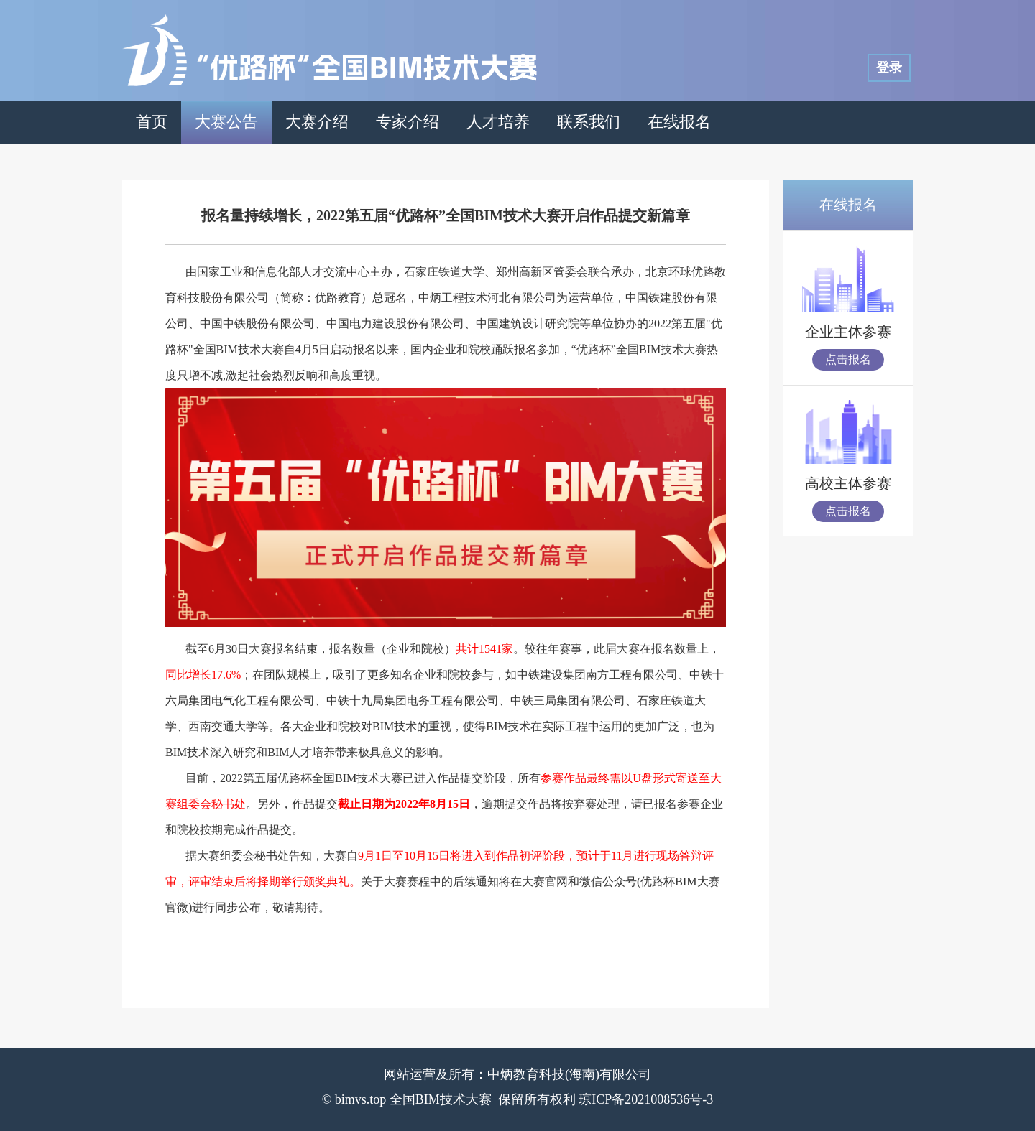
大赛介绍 (317, 122)
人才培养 (498, 122)
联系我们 (588, 122)
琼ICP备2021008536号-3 (646, 1099)
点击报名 (848, 359)
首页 (151, 122)
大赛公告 (226, 122)
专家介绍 (407, 122)
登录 (889, 67)
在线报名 (679, 122)
